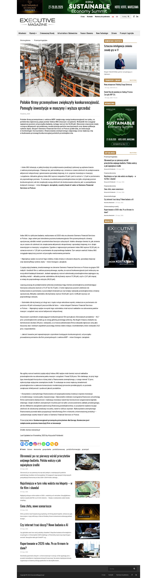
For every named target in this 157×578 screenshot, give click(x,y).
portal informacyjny (73, 449)
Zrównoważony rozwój (85, 554)
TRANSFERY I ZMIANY (113, 80)
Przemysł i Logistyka (127, 33)
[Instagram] (35, 444)
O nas (83, 16)
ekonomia (37, 449)
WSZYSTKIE (133, 80)
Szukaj (125, 16)
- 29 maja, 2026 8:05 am (110, 87)
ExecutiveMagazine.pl (37, 575)
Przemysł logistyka (84, 466)
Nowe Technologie (102, 33)
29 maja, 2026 (24, 469)
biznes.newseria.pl (33, 430)
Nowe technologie (84, 535)
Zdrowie (114, 33)
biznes (29, 449)
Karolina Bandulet (109, 202)
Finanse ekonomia (83, 493)
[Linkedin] (31, 444)
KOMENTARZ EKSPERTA (113, 41)
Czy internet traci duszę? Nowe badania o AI (44, 525)
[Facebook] (22, 444)
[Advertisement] (60, 150)
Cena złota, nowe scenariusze (35, 506)
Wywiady (33, 33)
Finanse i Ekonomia (86, 33)
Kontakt (90, 16)
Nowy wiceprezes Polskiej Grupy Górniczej (118, 84)
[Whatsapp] (43, 444)
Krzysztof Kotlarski (55, 435)
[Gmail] (39, 444)
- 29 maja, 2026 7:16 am (110, 97)
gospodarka (47, 449)
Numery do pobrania (102, 16)
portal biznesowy (59, 449)
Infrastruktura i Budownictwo (67, 33)
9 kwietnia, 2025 (25, 114)
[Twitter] (26, 444)
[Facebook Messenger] (48, 444)
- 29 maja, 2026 (120, 169)
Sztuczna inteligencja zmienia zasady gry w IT (118, 48)
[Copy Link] (52, 444)
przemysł (85, 449)
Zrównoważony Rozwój (47, 33)
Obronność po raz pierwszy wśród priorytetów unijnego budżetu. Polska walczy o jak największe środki (45, 460)
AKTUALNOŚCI (110, 153)
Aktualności (22, 33)
